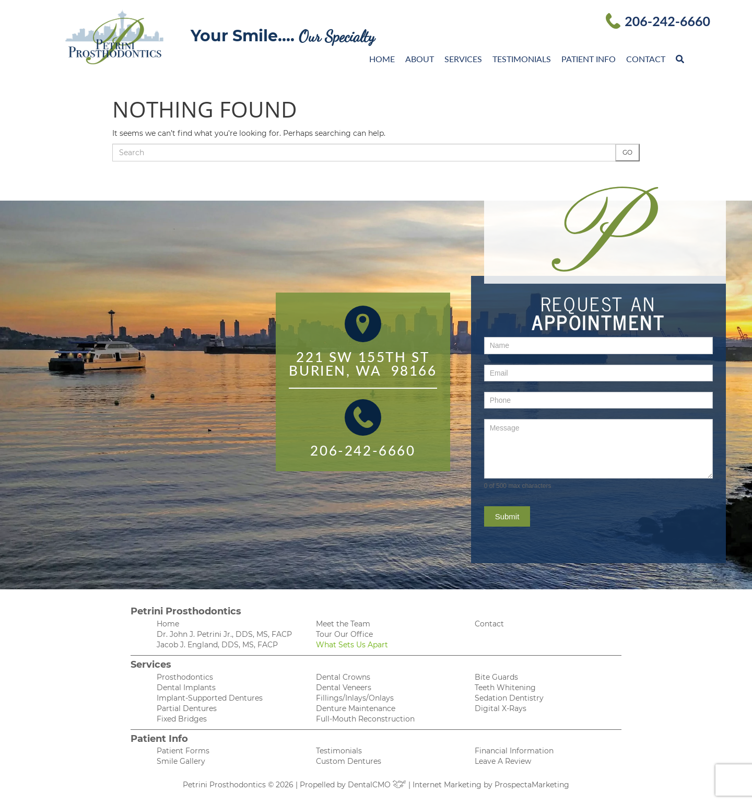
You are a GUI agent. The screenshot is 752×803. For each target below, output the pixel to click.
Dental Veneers (343, 687)
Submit (507, 516)
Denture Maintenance (355, 708)
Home (382, 59)
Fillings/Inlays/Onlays (355, 698)
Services (463, 59)
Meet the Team (343, 624)
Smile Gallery (181, 761)
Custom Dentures (348, 761)
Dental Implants (186, 687)
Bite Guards (496, 677)
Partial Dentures (187, 708)
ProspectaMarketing (532, 784)
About (419, 59)
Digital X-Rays (500, 708)
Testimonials (521, 59)
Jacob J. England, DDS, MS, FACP (217, 644)
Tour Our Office (344, 634)
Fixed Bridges (182, 719)
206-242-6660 (667, 21)
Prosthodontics (185, 677)
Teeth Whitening (505, 687)
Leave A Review (503, 761)
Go (627, 152)
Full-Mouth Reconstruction (365, 719)
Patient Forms (183, 750)
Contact (645, 59)
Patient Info (588, 59)
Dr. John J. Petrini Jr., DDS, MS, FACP (224, 634)
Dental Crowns (343, 677)
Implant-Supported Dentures (210, 698)
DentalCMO (377, 784)
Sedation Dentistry (509, 698)
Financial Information (514, 750)
